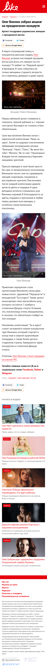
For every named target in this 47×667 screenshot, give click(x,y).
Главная (5, 17)
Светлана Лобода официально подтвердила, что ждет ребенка (18, 491)
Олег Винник (23, 378)
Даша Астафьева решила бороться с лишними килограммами (21, 526)
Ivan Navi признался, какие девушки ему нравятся (23, 427)
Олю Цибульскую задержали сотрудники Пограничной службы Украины (23, 561)
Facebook (28, 369)
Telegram (7, 373)
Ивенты (5, 587)
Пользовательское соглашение (15, 596)
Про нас (5, 581)
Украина (13, 17)
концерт (13, 378)
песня (33, 378)
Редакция (6, 590)
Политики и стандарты (12, 593)
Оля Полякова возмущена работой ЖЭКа (23, 457)
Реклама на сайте (9, 584)
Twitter (37, 369)
